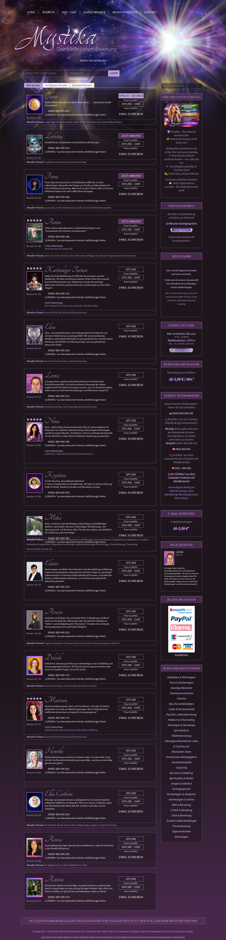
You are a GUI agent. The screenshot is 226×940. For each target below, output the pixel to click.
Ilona (51, 96)
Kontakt (150, 12)
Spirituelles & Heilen (181, 778)
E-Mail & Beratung (181, 810)
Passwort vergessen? (78, 79)
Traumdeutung (181, 826)
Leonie (180, 552)
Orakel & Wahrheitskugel (181, 820)
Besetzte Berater (82, 85)
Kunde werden (95, 12)
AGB (143, 937)
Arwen (53, 611)
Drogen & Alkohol (181, 783)
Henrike (54, 751)
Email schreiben (131, 114)
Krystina (55, 474)
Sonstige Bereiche (181, 688)
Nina (52, 421)
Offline (131, 269)
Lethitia (53, 136)
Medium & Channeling (181, 720)
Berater (48, 12)
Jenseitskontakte (181, 762)
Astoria (54, 879)
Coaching (181, 767)
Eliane (51, 563)
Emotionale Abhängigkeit (181, 757)
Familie (181, 698)
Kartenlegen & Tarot (110, 937)
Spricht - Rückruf (131, 96)
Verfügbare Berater (56, 85)
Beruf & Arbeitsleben (181, 704)
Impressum (151, 937)
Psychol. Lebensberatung (181, 714)
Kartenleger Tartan (66, 269)
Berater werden (125, 12)
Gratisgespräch (181, 789)
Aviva (53, 839)
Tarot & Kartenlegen (181, 682)
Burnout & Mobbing (181, 773)
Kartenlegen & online (181, 799)
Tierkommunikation (181, 693)
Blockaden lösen (181, 751)
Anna (53, 221)
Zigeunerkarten (181, 831)
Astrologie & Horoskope (181, 725)
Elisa (50, 326)
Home (31, 12)
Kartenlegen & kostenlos (181, 794)
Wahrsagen (181, 836)
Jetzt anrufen (131, 136)
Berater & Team (71, 937)
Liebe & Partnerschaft (181, 709)
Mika (53, 517)
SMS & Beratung (181, 805)
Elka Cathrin (59, 793)
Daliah (53, 657)
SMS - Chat (69, 12)
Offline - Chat (131, 104)
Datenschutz (179, 937)
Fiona (51, 176)
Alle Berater (33, 85)
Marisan (56, 700)
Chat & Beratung (181, 815)
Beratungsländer (165, 937)
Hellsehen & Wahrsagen (181, 677)
